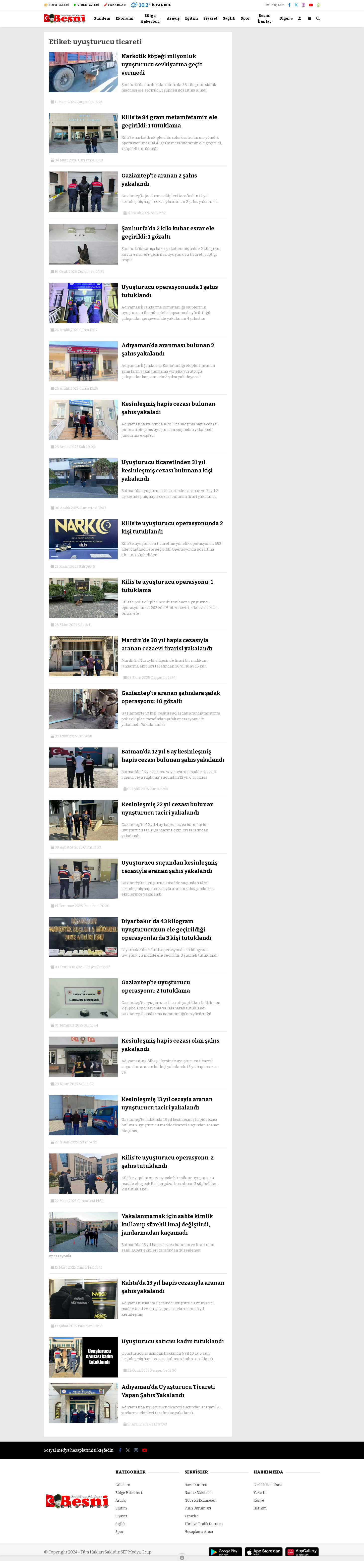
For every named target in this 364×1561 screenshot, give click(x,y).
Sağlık (229, 18)
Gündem (101, 18)
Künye (259, 1500)
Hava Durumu (196, 1485)
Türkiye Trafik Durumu (204, 1524)
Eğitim (191, 18)
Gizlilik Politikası (268, 1485)
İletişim (260, 1508)
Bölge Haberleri (150, 18)
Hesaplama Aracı (199, 1532)
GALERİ (56, 5)
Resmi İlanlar (264, 18)
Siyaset (210, 18)
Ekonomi (125, 18)
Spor (245, 18)
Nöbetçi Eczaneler (200, 1500)
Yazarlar (191, 1516)
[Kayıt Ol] (300, 18)
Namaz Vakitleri (198, 1493)
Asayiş (173, 18)
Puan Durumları (198, 1508)
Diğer (284, 18)
